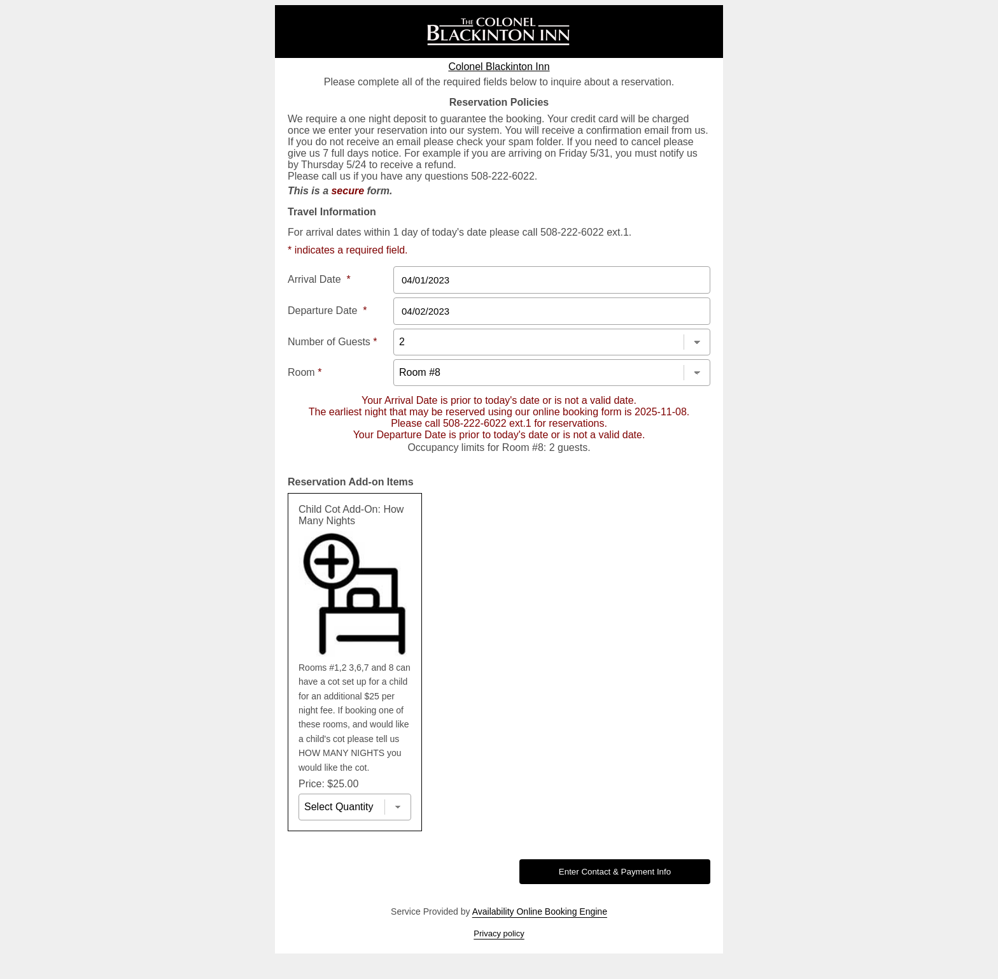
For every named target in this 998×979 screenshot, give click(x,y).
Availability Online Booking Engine (539, 911)
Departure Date (327, 310)
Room (304, 372)
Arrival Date (319, 279)
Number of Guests (332, 341)
